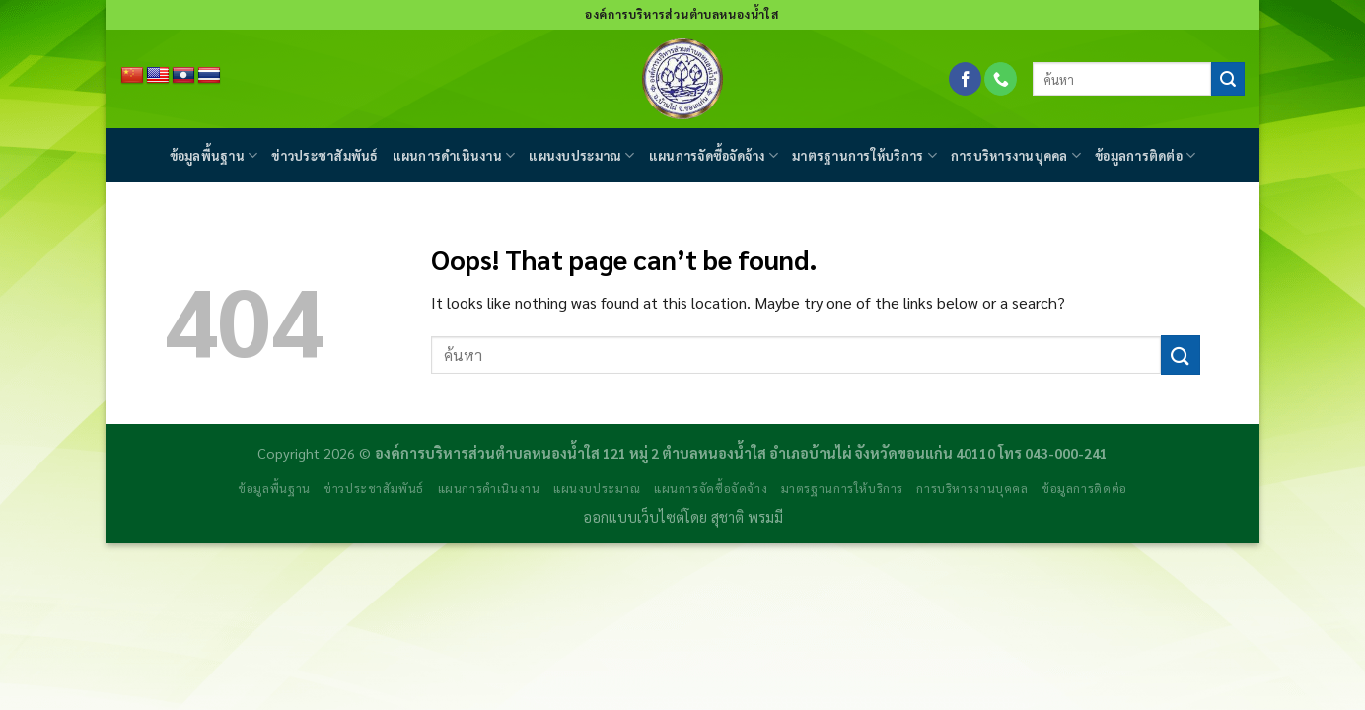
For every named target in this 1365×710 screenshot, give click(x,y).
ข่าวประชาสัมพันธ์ (324, 155)
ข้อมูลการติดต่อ (1145, 155)
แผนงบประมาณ (581, 155)
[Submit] (1228, 79)
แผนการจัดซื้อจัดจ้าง (713, 155)
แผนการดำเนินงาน (454, 155)
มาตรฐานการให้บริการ (864, 155)
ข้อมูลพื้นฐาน (214, 155)
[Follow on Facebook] (965, 79)
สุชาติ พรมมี (747, 517)
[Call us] (1000, 79)
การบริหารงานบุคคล (1016, 155)
